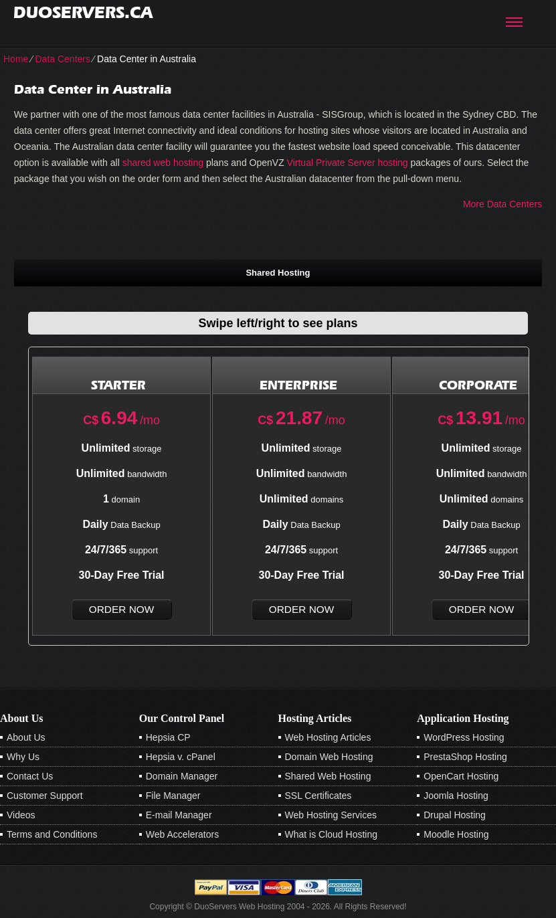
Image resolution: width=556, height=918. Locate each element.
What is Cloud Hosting (331, 834)
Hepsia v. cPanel (180, 756)
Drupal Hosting (455, 815)
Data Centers (62, 59)
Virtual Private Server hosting (347, 162)
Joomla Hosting (456, 795)
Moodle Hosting (456, 834)
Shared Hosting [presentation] (278, 273)
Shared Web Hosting (328, 776)
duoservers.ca (83, 12)
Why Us (23, 756)
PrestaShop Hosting (465, 756)
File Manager (173, 795)
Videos (21, 815)
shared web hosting (162, 162)
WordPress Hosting (464, 737)
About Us (26, 737)
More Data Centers (502, 204)
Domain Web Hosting (329, 756)
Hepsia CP (168, 737)
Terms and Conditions (52, 834)
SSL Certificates (318, 795)
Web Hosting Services (331, 815)
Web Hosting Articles (328, 737)
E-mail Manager (179, 815)
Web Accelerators (182, 834)
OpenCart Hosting (461, 776)
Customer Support (45, 795)
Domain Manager (181, 776)
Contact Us (30, 776)
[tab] (278, 272)
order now (121, 609)
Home (15, 59)
